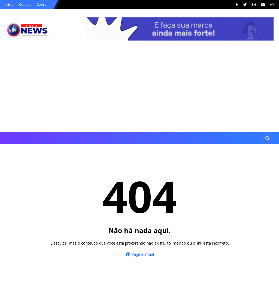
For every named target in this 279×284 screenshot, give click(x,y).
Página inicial (139, 254)
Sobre (41, 4)
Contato (25, 4)
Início (9, 4)
